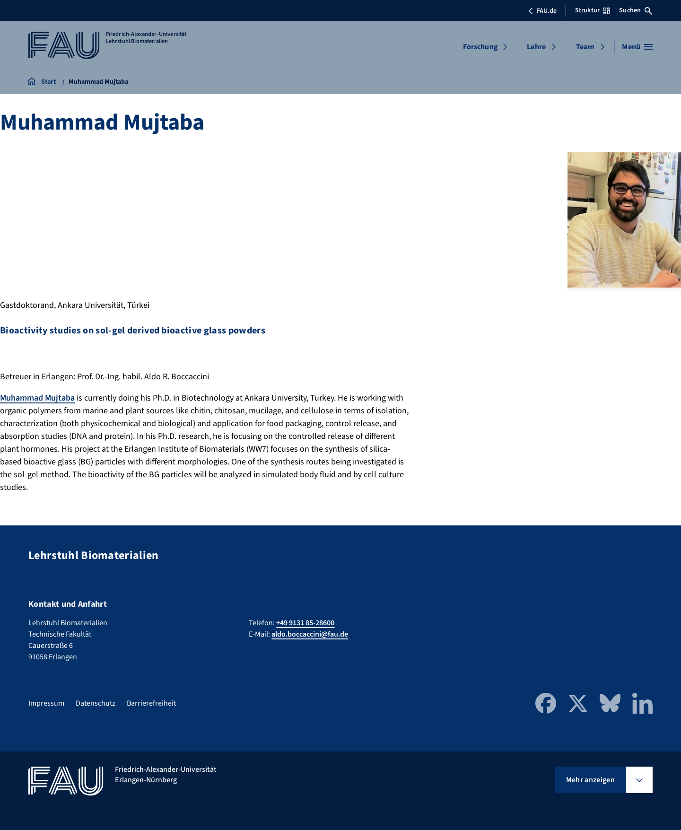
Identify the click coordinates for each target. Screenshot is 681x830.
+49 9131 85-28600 (305, 623)
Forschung (480, 47)
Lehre (536, 47)
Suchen (635, 10)
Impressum (46, 703)
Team (585, 47)
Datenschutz (95, 703)
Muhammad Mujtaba (37, 398)
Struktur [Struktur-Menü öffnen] (592, 10)
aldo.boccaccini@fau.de (309, 634)
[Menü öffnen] (637, 46)
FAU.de (542, 11)
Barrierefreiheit (151, 703)
